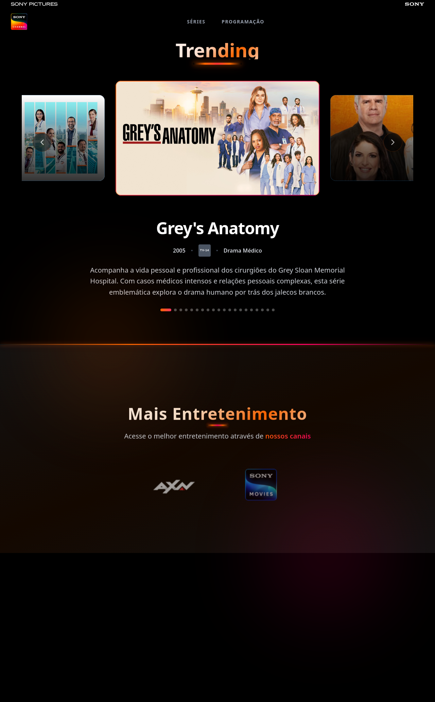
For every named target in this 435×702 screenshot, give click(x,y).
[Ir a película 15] (246, 310)
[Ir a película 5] (191, 310)
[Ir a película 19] (267, 310)
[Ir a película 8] (208, 310)
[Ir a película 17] (257, 310)
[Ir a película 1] (165, 310)
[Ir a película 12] (229, 310)
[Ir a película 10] (219, 310)
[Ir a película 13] (235, 310)
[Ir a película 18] (262, 310)
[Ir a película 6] (197, 310)
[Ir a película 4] (186, 310)
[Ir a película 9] (213, 310)
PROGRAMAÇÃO (243, 21)
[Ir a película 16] (251, 310)
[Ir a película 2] (175, 310)
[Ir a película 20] (273, 310)
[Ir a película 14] (240, 310)
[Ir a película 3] (180, 310)
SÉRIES (196, 21)
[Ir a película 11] (224, 310)
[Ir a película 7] (202, 310)
